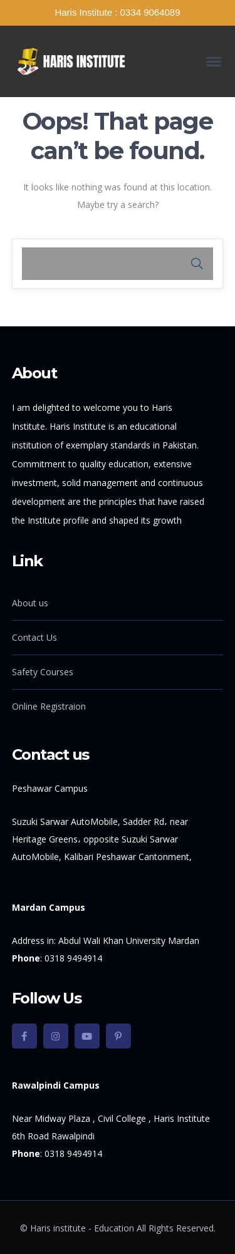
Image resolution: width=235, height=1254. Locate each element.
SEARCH (196, 263)
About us (30, 603)
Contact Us (34, 637)
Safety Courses (42, 672)
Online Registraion (49, 706)
